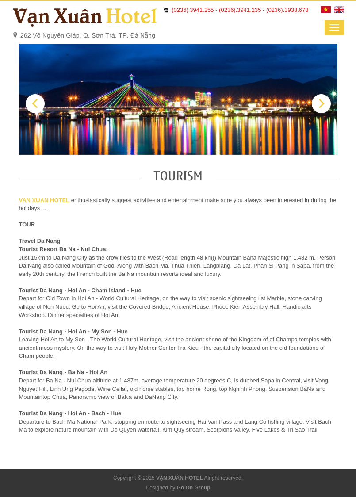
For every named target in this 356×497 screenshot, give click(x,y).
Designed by (177, 488)
